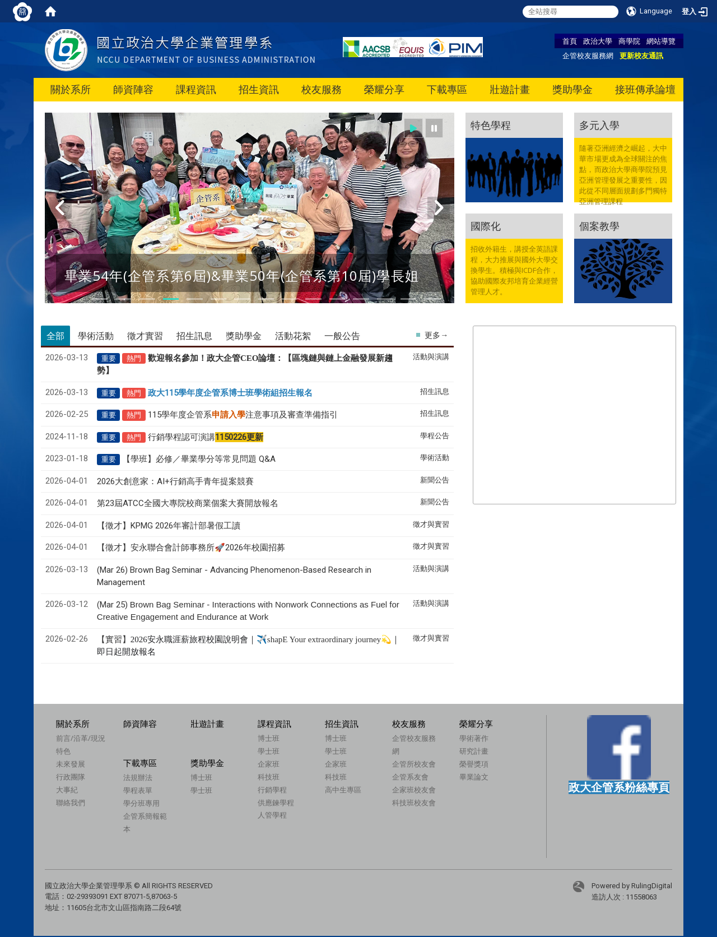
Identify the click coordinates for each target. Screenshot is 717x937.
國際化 (486, 226)
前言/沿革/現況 (80, 738)
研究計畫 (473, 751)
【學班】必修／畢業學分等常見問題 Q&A (199, 459)
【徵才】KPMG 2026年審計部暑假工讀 (168, 526)
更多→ (436, 335)
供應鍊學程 (276, 802)
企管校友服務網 (587, 55)
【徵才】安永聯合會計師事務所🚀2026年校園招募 (191, 547)
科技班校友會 (414, 802)
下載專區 (447, 89)
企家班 (269, 764)
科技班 (269, 777)
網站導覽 (661, 41)
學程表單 (137, 790)
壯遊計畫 (510, 89)
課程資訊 (196, 89)
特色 (63, 751)
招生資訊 (259, 89)
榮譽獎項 (473, 764)
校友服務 (321, 89)
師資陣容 (133, 89)
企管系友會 (410, 777)
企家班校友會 (414, 790)
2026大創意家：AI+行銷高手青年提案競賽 (175, 481)
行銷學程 (272, 790)
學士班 (269, 751)
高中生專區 (343, 790)
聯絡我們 (70, 802)
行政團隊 (70, 777)
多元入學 (599, 125)
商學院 (629, 41)
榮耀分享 (384, 89)
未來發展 (70, 764)
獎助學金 (572, 89)
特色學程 (491, 125)
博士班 (269, 738)
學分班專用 (141, 803)
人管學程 (272, 815)
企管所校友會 (414, 764)
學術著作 (473, 738)
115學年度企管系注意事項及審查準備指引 (243, 415)
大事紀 (67, 790)
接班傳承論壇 (645, 89)
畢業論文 (473, 777)
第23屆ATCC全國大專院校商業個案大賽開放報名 (187, 503)
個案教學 (599, 226)
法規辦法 (137, 777)
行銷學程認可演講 (205, 437)
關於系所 (70, 89)
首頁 (569, 41)
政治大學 (597, 41)
